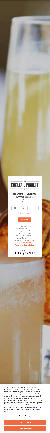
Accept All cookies (25, 429)
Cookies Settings (25, 416)
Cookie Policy (29, 245)
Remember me (26, 213)
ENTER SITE (24, 220)
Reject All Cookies (25, 422)
